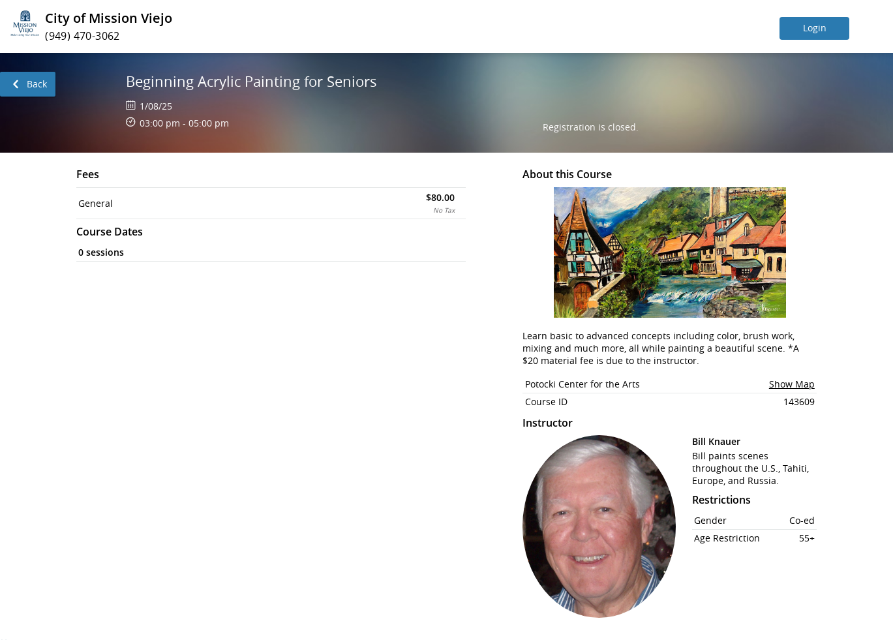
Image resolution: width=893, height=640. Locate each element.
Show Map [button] (792, 384)
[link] (27, 84)
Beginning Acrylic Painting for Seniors (251, 81)
